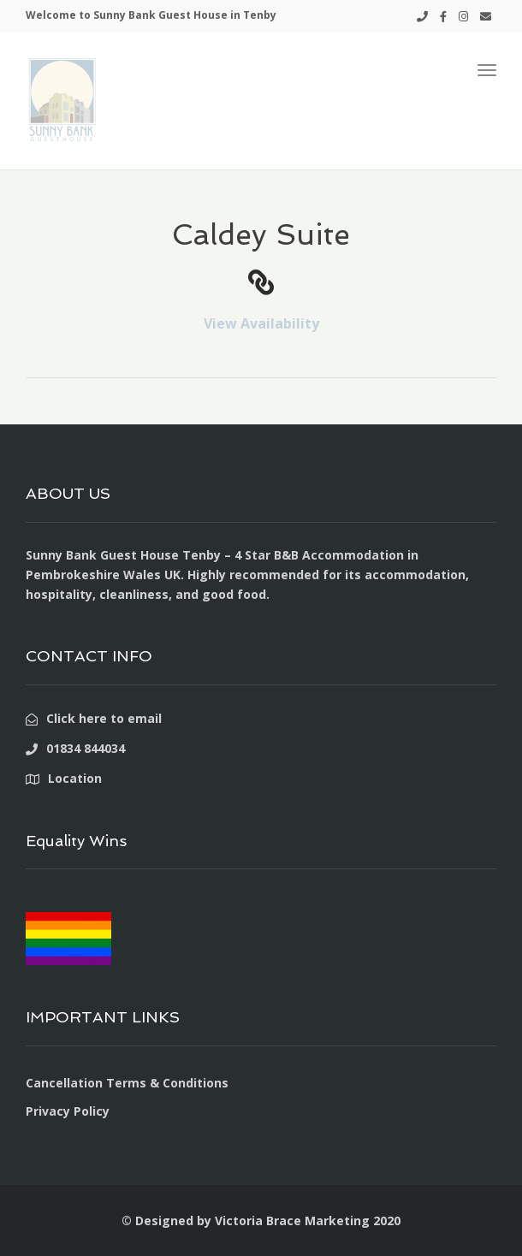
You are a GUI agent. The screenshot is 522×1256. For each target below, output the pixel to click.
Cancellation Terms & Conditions (127, 1083)
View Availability (261, 323)
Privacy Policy (68, 1111)
